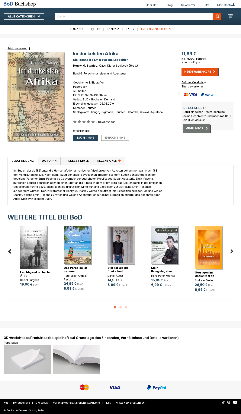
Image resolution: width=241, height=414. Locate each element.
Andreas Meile (204, 280)
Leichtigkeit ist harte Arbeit (35, 273)
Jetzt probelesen (17, 48)
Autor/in (49, 161)
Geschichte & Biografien (88, 82)
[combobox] (138, 16)
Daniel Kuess (116, 275)
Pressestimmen (77, 161)
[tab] (23, 161)
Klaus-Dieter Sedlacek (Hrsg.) (118, 65)
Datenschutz (21, 403)
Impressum (41, 403)
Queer (96, 29)
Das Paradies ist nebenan (75, 269)
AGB (6, 403)
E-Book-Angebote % (156, 29)
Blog (170, 5)
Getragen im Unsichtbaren (204, 274)
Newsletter (188, 5)
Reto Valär (70, 275)
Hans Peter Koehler (163, 275)
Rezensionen (109, 161)
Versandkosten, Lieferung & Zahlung (76, 403)
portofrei (201, 58)
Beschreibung (23, 161)
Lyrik (130, 29)
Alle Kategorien (24, 16)
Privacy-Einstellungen (130, 403)
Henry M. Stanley (85, 65)
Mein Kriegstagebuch (162, 269)
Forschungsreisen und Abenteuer (105, 73)
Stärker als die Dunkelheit (118, 269)
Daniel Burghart (29, 280)
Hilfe (207, 5)
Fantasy (113, 29)
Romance (77, 29)
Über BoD (152, 5)
